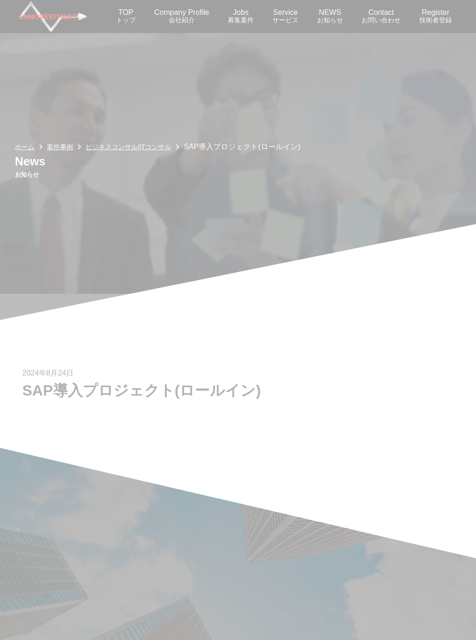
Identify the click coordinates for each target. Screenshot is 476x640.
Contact (381, 16)
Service (285, 16)
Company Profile (181, 16)
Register (435, 16)
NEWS (330, 16)
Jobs (241, 16)
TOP (126, 16)
